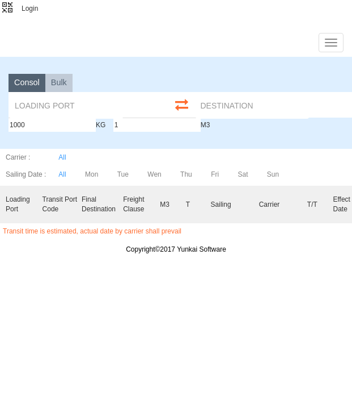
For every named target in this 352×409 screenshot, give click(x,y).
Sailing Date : (26, 174)
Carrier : (18, 157)
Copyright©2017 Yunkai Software (176, 249)
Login (30, 8)
